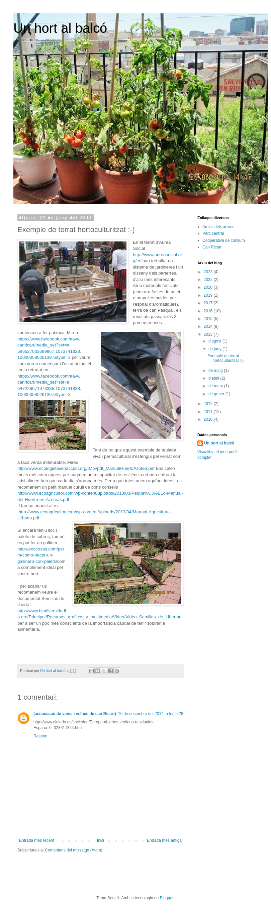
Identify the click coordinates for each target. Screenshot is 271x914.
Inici (100, 840)
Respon (40, 736)
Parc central (213, 233)
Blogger (167, 898)
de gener (216, 394)
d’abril (214, 378)
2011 (209, 411)
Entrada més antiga (164, 840)
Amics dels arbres (218, 226)
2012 (209, 403)
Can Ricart (211, 247)
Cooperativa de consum (223, 240)
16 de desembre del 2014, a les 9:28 (150, 713)
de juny (215, 348)
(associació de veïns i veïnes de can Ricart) (74, 713)
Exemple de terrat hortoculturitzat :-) (225, 358)
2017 (209, 303)
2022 (209, 279)
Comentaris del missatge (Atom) (73, 850)
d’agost (215, 341)
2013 (209, 334)
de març (216, 386)
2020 (209, 287)
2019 (209, 295)
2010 (209, 419)
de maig (216, 370)
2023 (209, 272)
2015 (209, 318)
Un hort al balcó (60, 28)
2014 (209, 326)
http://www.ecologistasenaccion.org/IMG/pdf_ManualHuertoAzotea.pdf (86, 468)
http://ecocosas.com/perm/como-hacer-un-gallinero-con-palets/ (40, 555)
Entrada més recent (36, 840)
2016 (209, 311)
